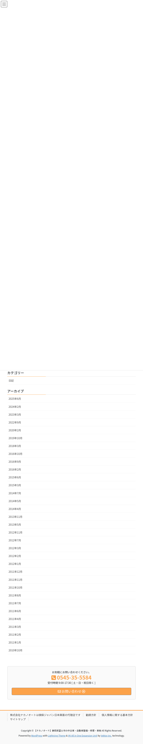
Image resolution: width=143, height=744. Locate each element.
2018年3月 (15, 446)
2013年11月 (16, 517)
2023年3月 (15, 414)
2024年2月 (15, 407)
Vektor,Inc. (106, 735)
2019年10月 (16, 438)
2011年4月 (15, 619)
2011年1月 (15, 642)
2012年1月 (15, 564)
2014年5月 (15, 501)
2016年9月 (15, 461)
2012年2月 (15, 556)
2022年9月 (15, 422)
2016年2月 (15, 469)
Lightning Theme (57, 735)
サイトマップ (18, 719)
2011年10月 (16, 587)
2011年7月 (15, 603)
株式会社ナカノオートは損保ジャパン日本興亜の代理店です (45, 715)
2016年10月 (16, 454)
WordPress (36, 735)
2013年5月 (15, 524)
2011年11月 (16, 579)
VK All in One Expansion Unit (82, 735)
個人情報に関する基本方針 (117, 715)
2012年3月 (15, 548)
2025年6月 (15, 398)
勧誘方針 (91, 715)
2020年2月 (15, 430)
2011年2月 (15, 634)
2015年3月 (15, 485)
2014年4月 (15, 509)
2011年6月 (15, 611)
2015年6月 (15, 477)
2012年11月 (16, 532)
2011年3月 (15, 627)
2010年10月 (16, 650)
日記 (11, 380)
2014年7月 (15, 493)
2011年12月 (16, 571)
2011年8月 (15, 595)
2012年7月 (15, 540)
